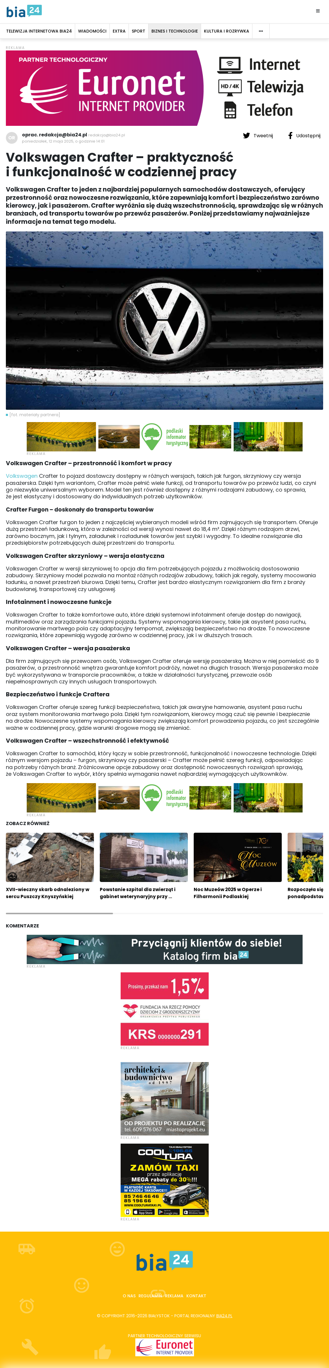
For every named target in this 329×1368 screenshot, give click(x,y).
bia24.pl (224, 1316)
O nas (129, 1295)
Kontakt (196, 1295)
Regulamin (150, 1295)
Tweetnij (258, 135)
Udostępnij (304, 135)
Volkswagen (22, 476)
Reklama (174, 1295)
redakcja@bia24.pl (106, 135)
